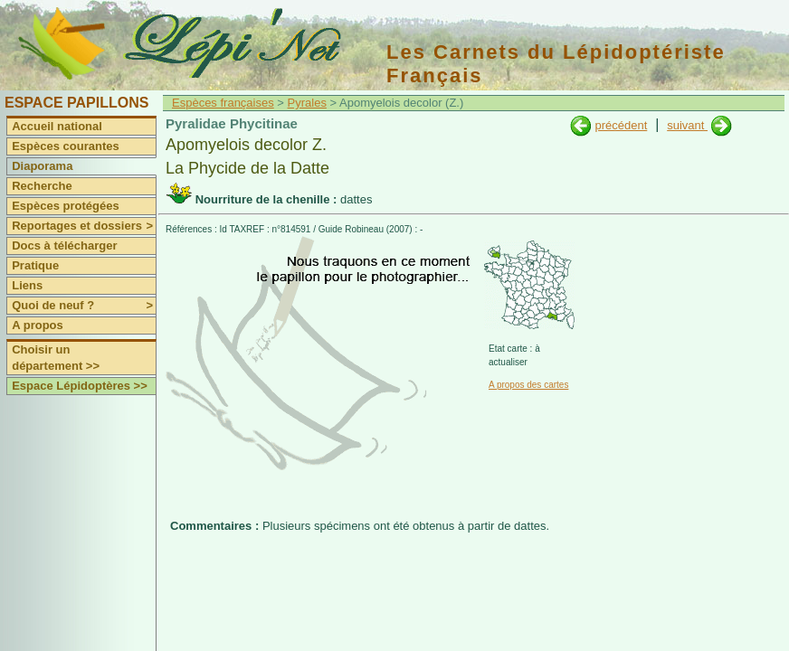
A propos (37, 325)
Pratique (35, 265)
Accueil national (57, 126)
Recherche (41, 186)
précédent (620, 125)
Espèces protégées (65, 205)
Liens (27, 285)
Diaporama (42, 166)
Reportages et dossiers (84, 226)
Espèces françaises (223, 102)
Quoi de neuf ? (84, 305)
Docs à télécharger (64, 245)
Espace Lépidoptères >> (79, 385)
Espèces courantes (65, 146)
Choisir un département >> (56, 358)
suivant (687, 125)
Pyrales (307, 102)
